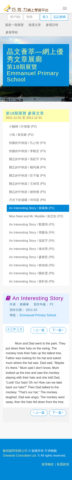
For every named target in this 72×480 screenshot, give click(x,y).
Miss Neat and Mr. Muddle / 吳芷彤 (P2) (36, 216)
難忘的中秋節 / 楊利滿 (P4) (27, 167)
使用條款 (47, 464)
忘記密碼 (59, 16)
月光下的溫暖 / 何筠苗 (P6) (27, 199)
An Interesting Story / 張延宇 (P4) (32, 240)
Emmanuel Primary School (37, 315)
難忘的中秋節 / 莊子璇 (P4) (27, 175)
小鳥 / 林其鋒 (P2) (21, 134)
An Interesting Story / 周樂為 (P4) (32, 232)
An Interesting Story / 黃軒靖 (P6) (32, 281)
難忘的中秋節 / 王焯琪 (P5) (27, 183)
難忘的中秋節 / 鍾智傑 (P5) (27, 191)
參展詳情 (52, 24)
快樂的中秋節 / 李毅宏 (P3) (27, 151)
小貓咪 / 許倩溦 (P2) (23, 126)
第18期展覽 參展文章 (25, 113)
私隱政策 (63, 464)
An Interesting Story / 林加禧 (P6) (32, 265)
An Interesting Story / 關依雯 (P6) (32, 273)
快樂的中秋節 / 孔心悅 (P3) (27, 142)
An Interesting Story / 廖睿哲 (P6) (32, 257)
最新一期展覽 (14, 24)
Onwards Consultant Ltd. (20, 455)
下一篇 (57, 330)
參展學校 (12, 32)
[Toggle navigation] (64, 8)
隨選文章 (35, 24)
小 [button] (8, 329)
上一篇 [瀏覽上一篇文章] (39, 330)
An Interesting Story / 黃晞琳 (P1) (32, 208)
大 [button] (20, 329)
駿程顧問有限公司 (15, 450)
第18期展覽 (22, 67)
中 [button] (14, 329)
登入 (45, 16)
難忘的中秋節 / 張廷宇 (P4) (27, 159)
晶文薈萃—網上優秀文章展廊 (35, 55)
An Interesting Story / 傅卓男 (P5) (32, 248)
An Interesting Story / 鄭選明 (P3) (32, 224)
